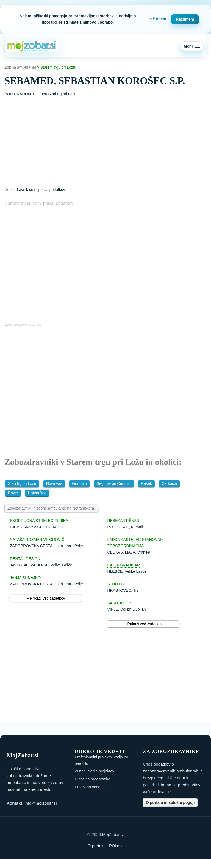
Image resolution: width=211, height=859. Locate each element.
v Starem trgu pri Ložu (56, 67)
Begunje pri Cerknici (114, 483)
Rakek (146, 483)
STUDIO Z (116, 584)
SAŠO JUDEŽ (119, 603)
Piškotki (116, 845)
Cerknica (169, 483)
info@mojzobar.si (41, 803)
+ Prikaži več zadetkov (46, 598)
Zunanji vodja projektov (94, 771)
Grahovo (79, 483)
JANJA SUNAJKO (25, 578)
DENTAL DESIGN (25, 559)
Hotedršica (37, 493)
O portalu (96, 845)
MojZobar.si (113, 834)
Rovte (13, 493)
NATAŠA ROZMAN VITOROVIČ (37, 539)
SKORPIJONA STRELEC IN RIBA (39, 520)
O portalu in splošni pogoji (170, 802)
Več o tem (157, 19)
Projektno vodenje (90, 787)
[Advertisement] (105, 138)
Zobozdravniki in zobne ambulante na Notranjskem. (51, 508)
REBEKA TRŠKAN (123, 520)
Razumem (185, 19)
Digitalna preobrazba (92, 779)
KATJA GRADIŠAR (123, 565)
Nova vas (54, 483)
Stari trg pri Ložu (22, 483)
